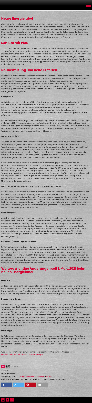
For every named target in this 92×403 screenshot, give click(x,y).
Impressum (30, 376)
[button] (6, 385)
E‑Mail (22, 376)
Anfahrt (49, 376)
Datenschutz (40, 376)
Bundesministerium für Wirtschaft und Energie (22, 354)
